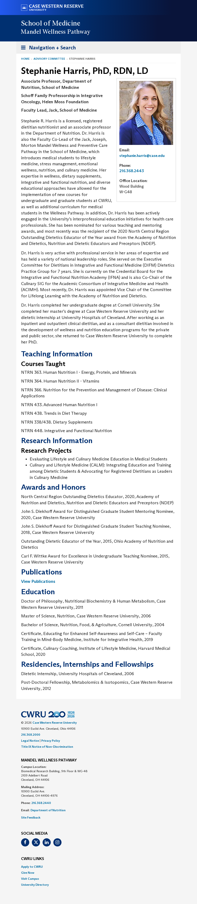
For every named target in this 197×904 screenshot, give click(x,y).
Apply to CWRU (32, 867)
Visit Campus (30, 879)
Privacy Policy (50, 741)
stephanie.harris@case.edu (142, 155)
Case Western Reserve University (54, 723)
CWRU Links (32, 859)
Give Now (27, 873)
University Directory (35, 885)
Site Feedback (30, 817)
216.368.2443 (131, 171)
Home (25, 58)
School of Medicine (51, 23)
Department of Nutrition (48, 810)
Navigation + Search (47, 48)
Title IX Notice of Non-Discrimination (47, 747)
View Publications (38, 581)
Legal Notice (30, 741)
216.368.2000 (30, 735)
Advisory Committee (49, 58)
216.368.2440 (41, 803)
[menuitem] (98, 867)
